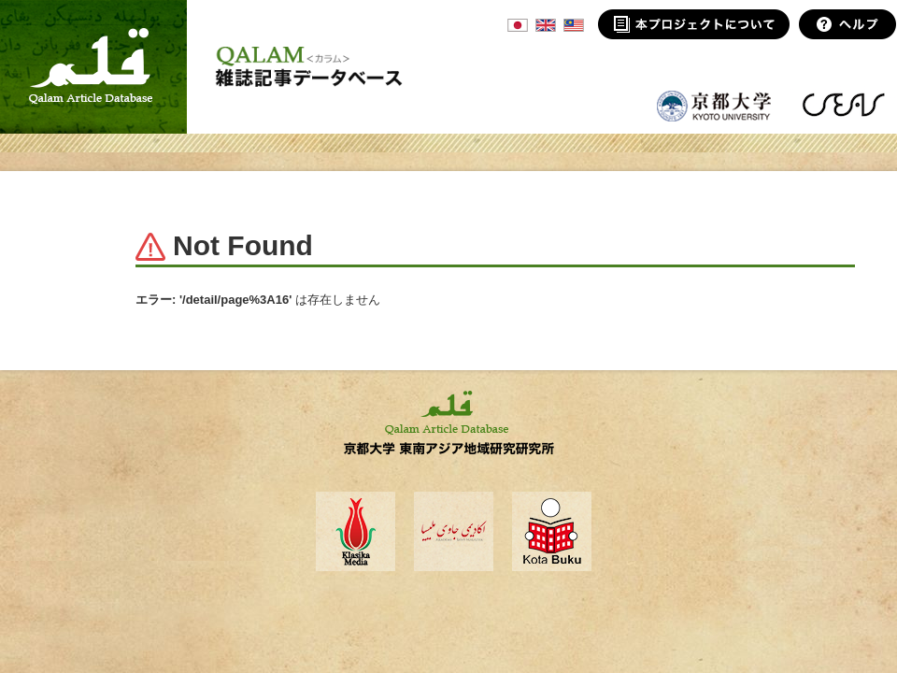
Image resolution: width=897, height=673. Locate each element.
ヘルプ (848, 24)
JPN (517, 25)
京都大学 (714, 104)
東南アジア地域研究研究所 (843, 104)
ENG (545, 25)
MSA (573, 25)
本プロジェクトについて (694, 24)
